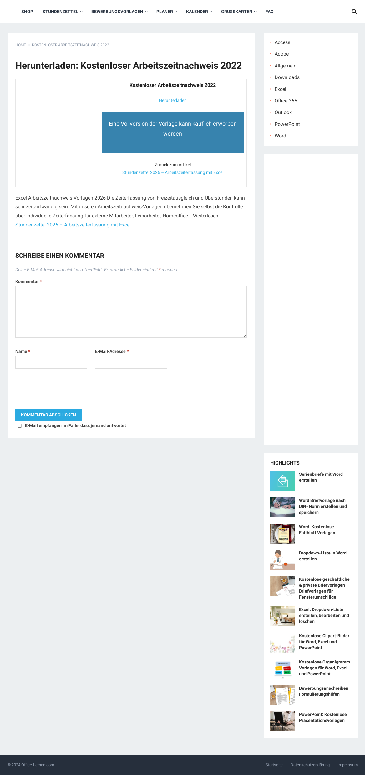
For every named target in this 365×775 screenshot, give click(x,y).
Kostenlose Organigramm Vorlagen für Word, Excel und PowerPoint (324, 667)
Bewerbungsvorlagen (117, 11)
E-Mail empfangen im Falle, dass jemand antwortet (75, 425)
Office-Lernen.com (37, 765)
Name (22, 351)
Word (280, 136)
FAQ (270, 11)
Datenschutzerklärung (310, 765)
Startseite (274, 765)
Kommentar (28, 281)
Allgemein (286, 66)
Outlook (283, 112)
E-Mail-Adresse (112, 351)
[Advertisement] (57, 121)
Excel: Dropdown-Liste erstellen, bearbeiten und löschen (324, 615)
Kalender (197, 11)
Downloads (287, 77)
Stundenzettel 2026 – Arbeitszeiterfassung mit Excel (172, 172)
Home (20, 45)
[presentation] (62, 390)
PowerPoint (287, 124)
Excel (280, 89)
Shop (27, 11)
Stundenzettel (60, 11)
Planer (164, 11)
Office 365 (286, 101)
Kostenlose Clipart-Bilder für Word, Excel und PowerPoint (324, 641)
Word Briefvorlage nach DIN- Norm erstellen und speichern (323, 506)
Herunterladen (173, 100)
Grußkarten (236, 11)
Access (282, 42)
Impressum (347, 765)
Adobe (282, 54)
